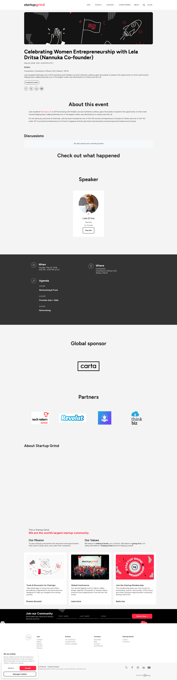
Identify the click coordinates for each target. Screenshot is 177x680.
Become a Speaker (71, 644)
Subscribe (141, 616)
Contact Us (126, 642)
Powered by (143, 675)
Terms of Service (40, 667)
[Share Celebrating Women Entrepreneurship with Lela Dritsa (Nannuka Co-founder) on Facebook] (26, 89)
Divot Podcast (98, 646)
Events (98, 5)
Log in (149, 5)
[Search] (144, 4)
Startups (39, 644)
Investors (39, 640)
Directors (39, 648)
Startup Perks (124, 5)
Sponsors (40, 646)
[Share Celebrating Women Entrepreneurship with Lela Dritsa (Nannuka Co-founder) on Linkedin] (36, 89)
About (136, 5)
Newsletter (97, 640)
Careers (125, 640)
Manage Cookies (20, 674)
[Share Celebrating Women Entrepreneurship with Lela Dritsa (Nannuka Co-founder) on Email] (41, 89)
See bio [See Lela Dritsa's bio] (88, 230)
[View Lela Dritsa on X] (88, 214)
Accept (28, 668)
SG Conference (70, 640)
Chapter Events (70, 642)
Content (110, 5)
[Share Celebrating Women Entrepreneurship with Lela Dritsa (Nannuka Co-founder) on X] (31, 89)
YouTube (97, 644)
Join (88, 5)
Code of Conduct (53, 667)
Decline (11, 668)
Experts (39, 642)
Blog (95, 642)
